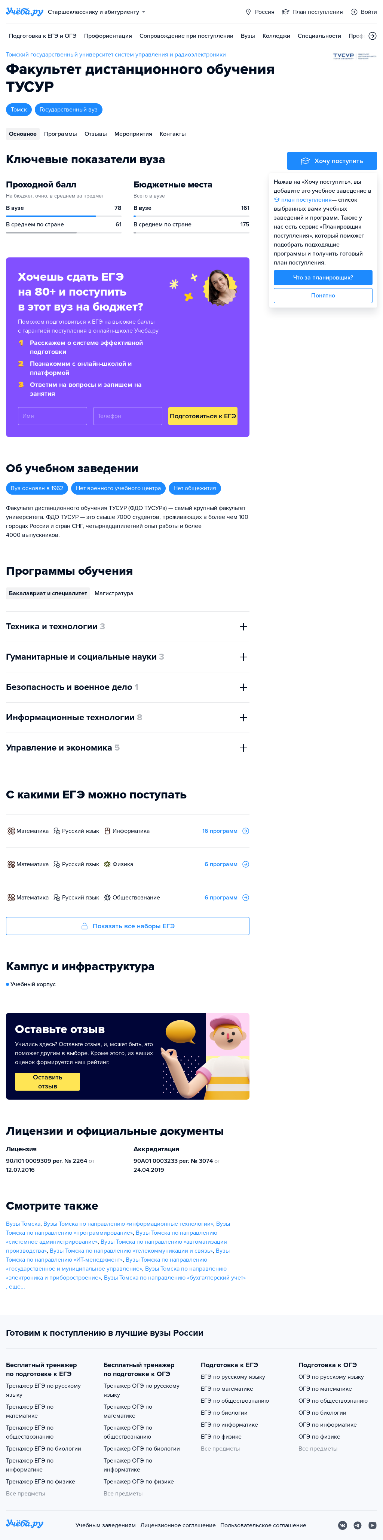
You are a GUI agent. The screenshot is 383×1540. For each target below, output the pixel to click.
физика (123, 864)
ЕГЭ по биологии (224, 1413)
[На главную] (24, 1525)
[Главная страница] (24, 11)
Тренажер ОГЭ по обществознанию (128, 1432)
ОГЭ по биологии (322, 1413)
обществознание (136, 897)
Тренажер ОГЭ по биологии (142, 1448)
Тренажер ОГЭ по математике (128, 1411)
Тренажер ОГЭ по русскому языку (142, 1390)
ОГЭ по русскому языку (331, 1377)
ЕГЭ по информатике (229, 1425)
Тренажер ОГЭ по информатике (128, 1465)
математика (32, 831)
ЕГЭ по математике (227, 1389)
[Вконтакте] (342, 1525)
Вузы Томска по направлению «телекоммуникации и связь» (131, 1251)
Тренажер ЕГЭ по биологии (43, 1448)
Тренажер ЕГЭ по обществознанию (29, 1432)
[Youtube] (372, 1525)
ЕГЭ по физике (221, 1436)
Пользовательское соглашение (263, 1525)
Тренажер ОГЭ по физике (139, 1481)
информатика (131, 831)
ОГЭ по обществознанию (333, 1401)
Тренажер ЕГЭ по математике (29, 1411)
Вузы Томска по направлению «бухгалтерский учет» (175, 1277)
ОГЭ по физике (319, 1436)
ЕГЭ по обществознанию (235, 1401)
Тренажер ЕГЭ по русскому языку (43, 1390)
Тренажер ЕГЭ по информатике (29, 1465)
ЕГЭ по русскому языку (233, 1377)
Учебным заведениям (106, 1525)
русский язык (80, 831)
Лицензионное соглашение (178, 1525)
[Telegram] (357, 1525)
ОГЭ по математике (325, 1389)
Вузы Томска (23, 1224)
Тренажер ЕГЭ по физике (40, 1481)
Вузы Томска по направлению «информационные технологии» (128, 1224)
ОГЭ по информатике (327, 1425)
